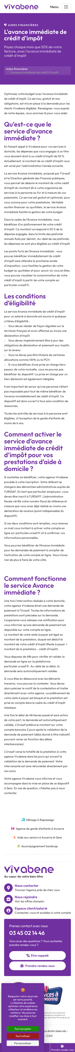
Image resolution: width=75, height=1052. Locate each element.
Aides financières (17, 69)
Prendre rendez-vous (38, 966)
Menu (54, 7)
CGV (49, 1036)
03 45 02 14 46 (27, 933)
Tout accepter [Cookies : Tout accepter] (22, 1028)
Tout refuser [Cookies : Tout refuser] (22, 1036)
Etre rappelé (38, 955)
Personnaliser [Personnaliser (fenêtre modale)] (22, 1043)
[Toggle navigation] (66, 6)
